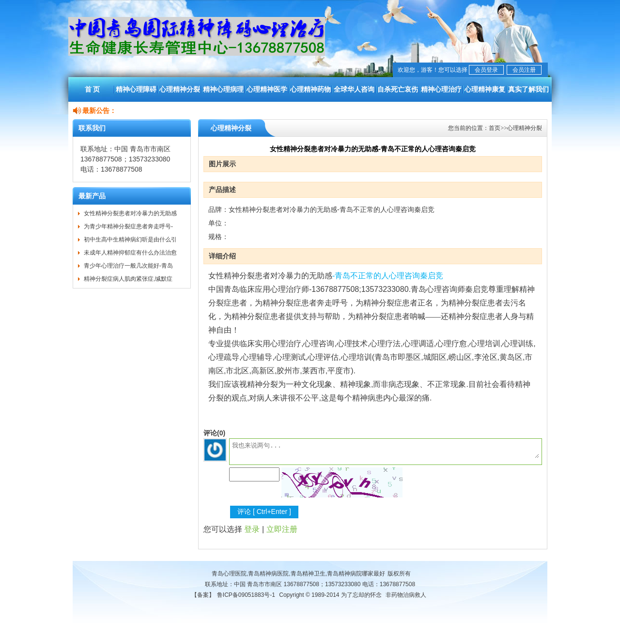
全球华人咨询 (354, 89)
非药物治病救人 (406, 595)
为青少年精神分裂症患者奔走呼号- (128, 226)
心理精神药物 (310, 89)
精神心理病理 (223, 89)
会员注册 (524, 69)
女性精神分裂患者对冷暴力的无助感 (130, 213)
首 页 (92, 89)
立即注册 (281, 529)
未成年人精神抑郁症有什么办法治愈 (130, 252)
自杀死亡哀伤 (397, 89)
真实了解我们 (528, 89)
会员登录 (486, 69)
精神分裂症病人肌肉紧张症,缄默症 (128, 278)
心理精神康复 (485, 89)
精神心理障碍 (136, 89)
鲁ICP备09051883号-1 (246, 595)
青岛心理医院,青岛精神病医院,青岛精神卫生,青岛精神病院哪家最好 (298, 573)
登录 (252, 529)
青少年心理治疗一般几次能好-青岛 (128, 265)
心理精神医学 (267, 89)
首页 (494, 128)
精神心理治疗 (441, 89)
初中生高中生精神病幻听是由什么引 (130, 239)
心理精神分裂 (179, 89)
